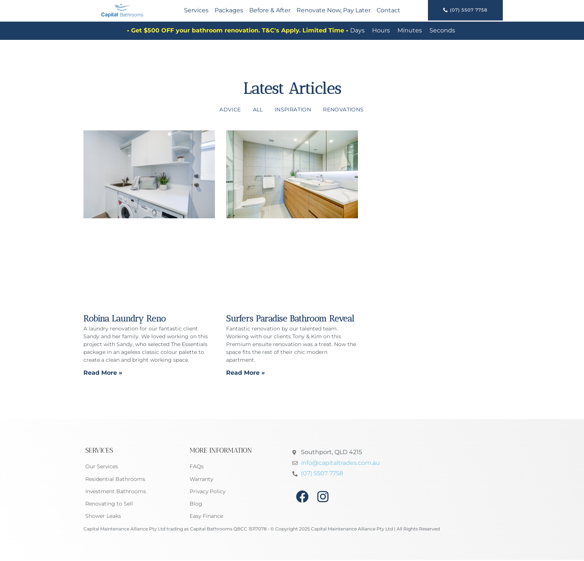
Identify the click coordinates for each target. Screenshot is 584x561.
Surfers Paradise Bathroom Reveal (290, 318)
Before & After (270, 10)
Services (196, 10)
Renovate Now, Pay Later (333, 10)
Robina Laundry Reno (124, 318)
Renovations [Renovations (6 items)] (343, 109)
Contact (388, 10)
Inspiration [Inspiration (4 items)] (293, 109)
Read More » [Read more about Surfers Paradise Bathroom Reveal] (245, 372)
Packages (229, 10)
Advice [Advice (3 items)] (230, 109)
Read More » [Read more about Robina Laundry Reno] (102, 372)
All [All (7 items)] (258, 109)
